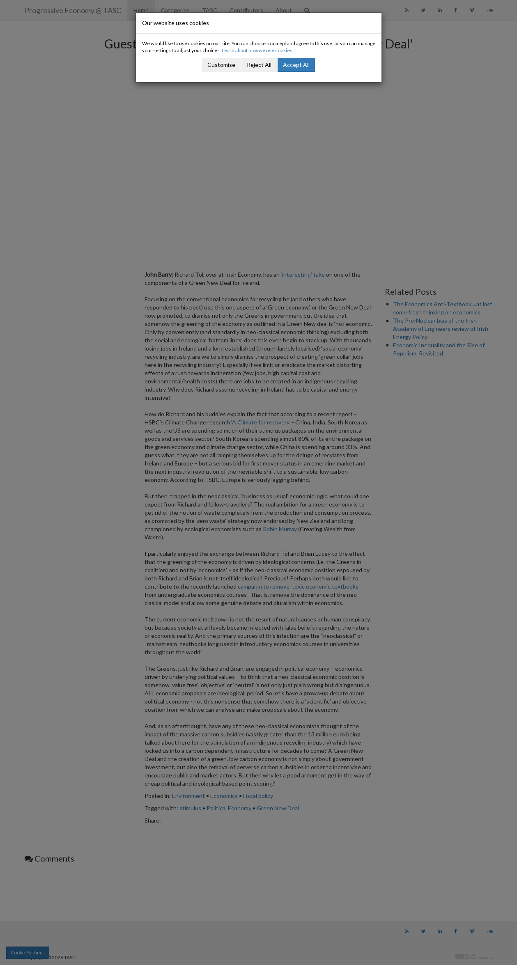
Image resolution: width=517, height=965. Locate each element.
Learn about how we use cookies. (258, 50)
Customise (221, 64)
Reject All (259, 64)
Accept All (296, 64)
